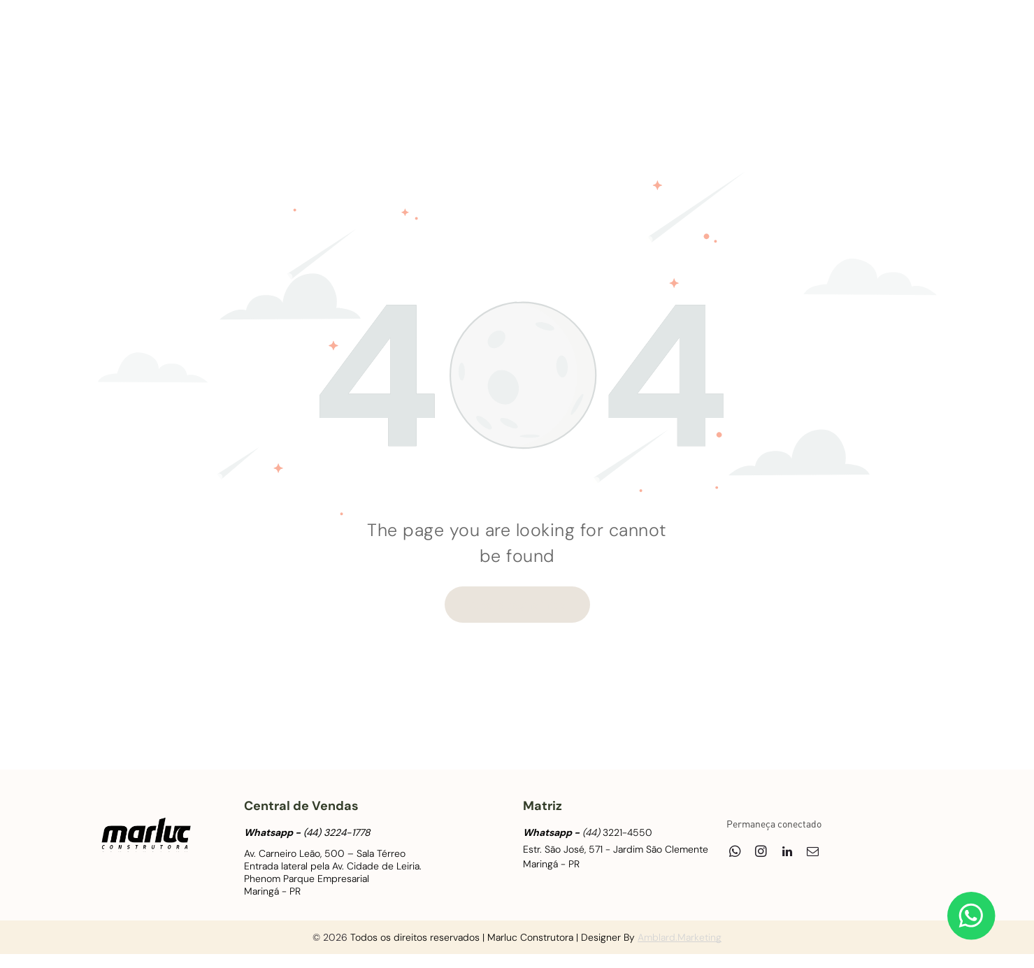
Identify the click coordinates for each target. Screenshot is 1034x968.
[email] (922, 35)
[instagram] (870, 35)
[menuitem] (226, 42)
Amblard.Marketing (679, 937)
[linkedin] (896, 35)
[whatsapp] (844, 35)
